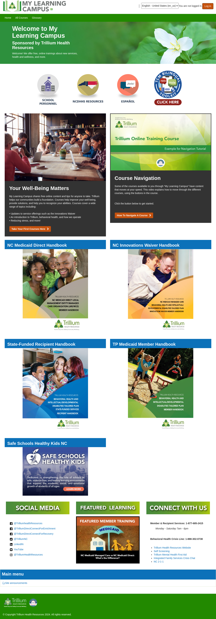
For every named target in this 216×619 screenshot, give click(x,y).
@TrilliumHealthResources (28, 554)
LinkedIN (18, 544)
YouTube (18, 549)
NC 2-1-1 (159, 561)
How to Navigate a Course (132, 215)
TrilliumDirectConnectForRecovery (34, 533)
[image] (108, 43)
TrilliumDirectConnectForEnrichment (35, 528)
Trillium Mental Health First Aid (170, 554)
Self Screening (162, 551)
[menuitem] (8, 18)
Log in (208, 6)
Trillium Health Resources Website (172, 547)
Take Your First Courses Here (28, 229)
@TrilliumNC (21, 539)
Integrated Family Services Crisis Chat (174, 558)
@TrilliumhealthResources (28, 523)
